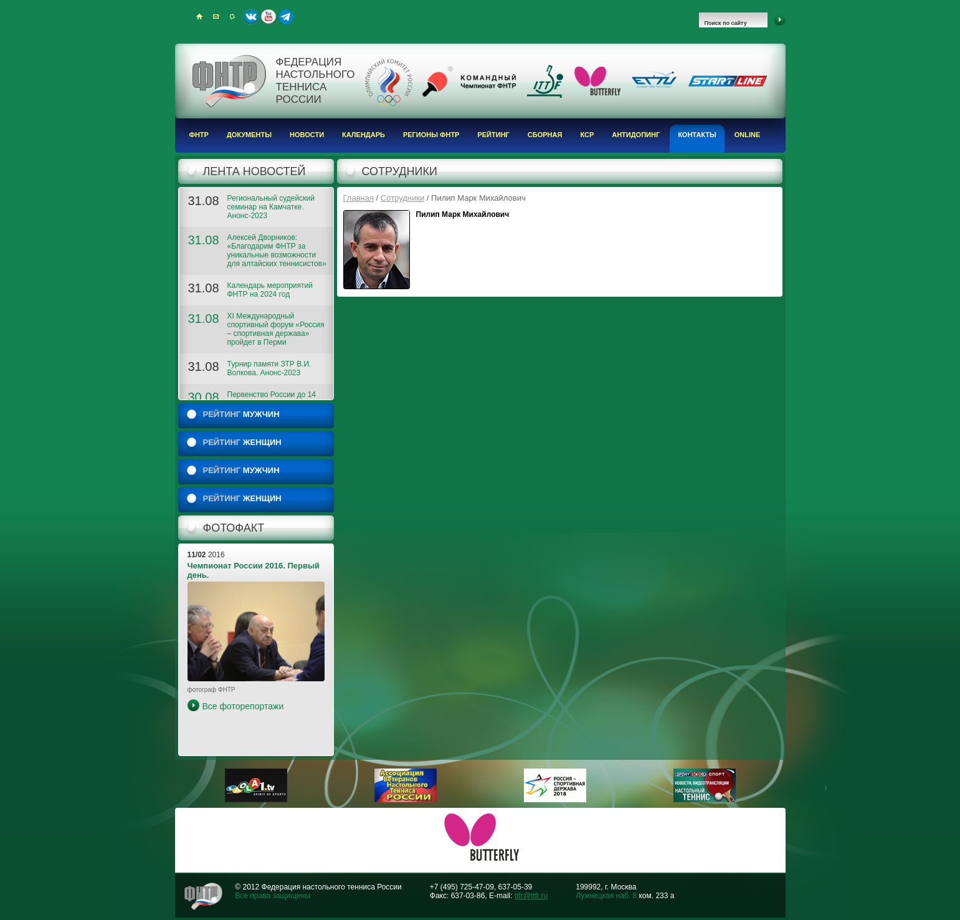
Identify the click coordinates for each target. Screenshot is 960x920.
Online (747, 134)
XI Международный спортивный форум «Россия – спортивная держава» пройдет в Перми (276, 329)
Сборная (545, 134)
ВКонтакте (251, 16)
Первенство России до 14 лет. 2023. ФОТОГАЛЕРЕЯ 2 (276, 399)
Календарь (363, 134)
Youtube (268, 16)
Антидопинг (636, 134)
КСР (587, 134)
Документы (249, 134)
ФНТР (199, 134)
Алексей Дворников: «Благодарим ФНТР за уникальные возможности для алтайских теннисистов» (276, 250)
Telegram (285, 16)
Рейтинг (493, 134)
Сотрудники (402, 198)
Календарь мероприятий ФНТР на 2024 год (270, 290)
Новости (307, 134)
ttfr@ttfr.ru (531, 895)
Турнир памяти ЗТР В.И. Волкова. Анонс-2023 (269, 368)
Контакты (697, 134)
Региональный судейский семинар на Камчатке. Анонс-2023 (271, 207)
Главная (358, 198)
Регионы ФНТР (431, 134)
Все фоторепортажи (243, 706)
